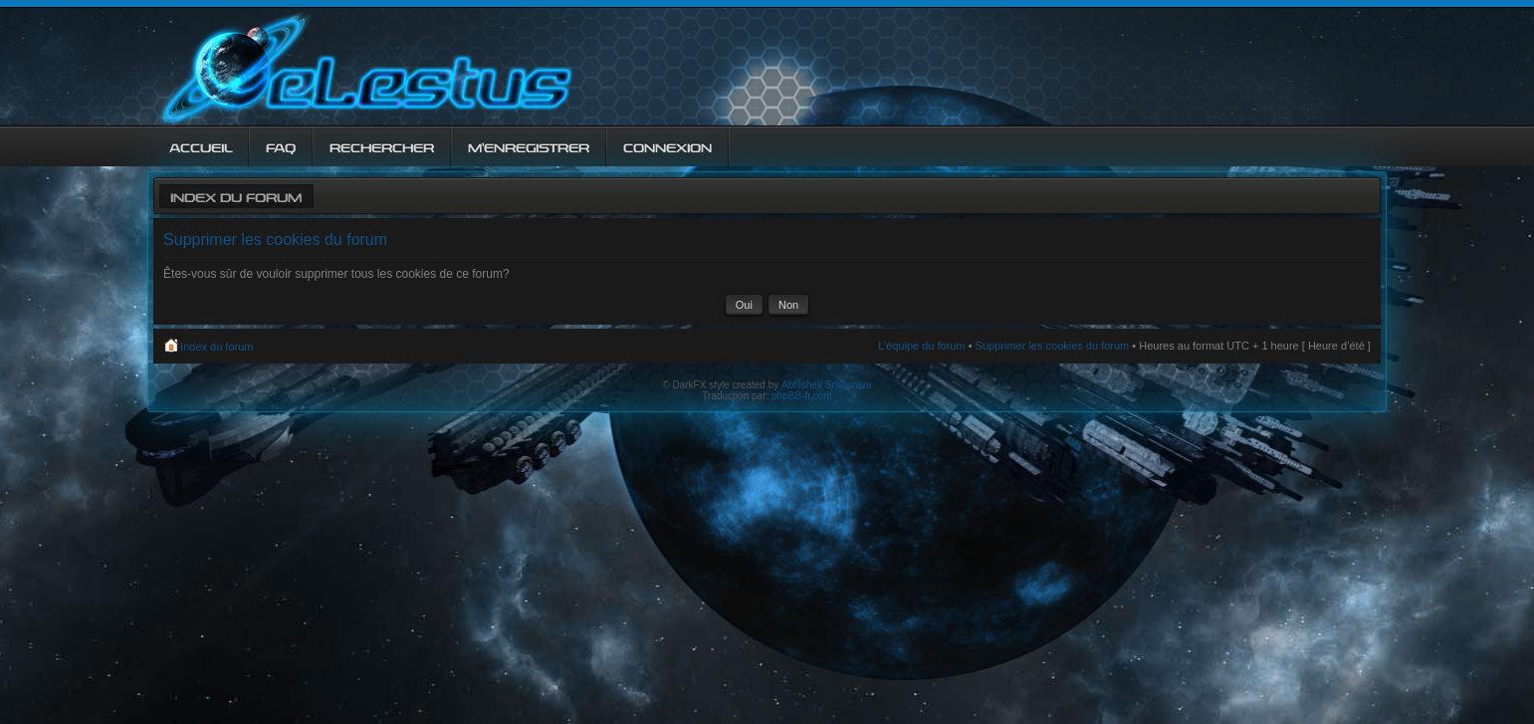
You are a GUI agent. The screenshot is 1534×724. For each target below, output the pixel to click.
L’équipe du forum (921, 346)
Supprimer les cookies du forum (1053, 346)
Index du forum (236, 195)
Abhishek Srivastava (826, 384)
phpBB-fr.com (801, 395)
